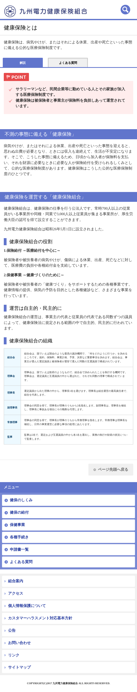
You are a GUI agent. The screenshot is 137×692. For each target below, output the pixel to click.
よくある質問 (21, 562)
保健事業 (17, 525)
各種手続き (19, 537)
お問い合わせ (19, 643)
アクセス (15, 593)
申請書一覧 (19, 549)
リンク (13, 655)
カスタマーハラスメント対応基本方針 (40, 618)
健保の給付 (19, 512)
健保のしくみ (21, 500)
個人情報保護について (27, 606)
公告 (12, 630)
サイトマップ (19, 667)
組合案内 (15, 581)
